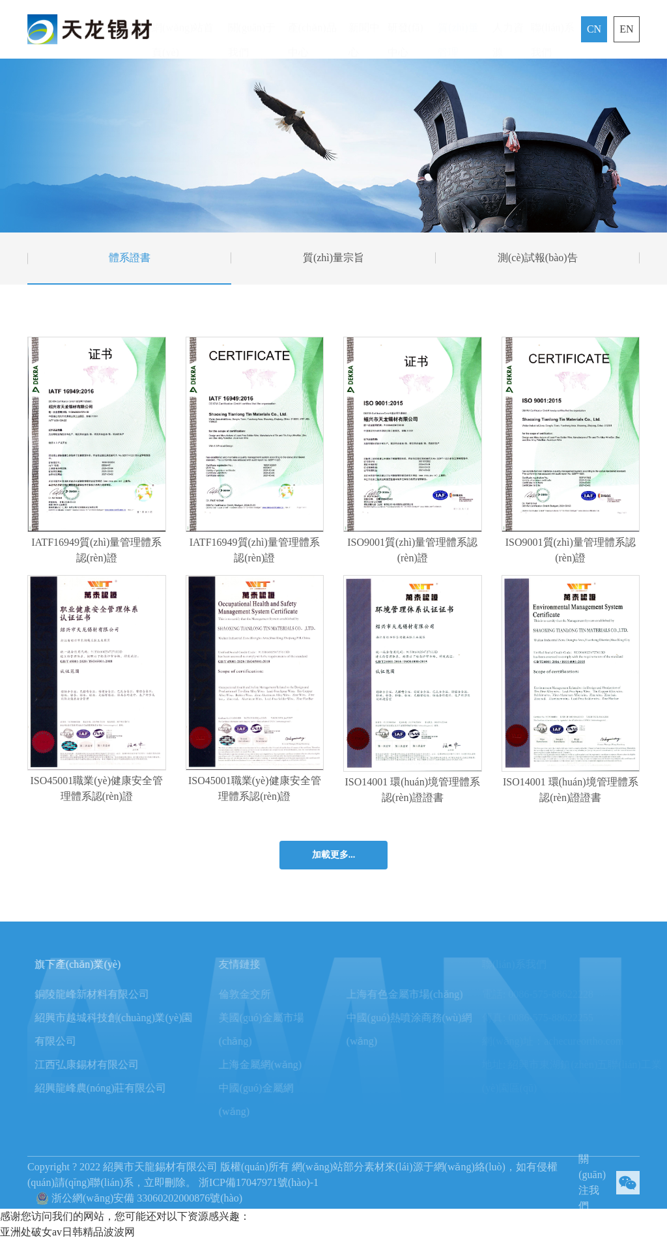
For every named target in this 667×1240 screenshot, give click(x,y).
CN (594, 29)
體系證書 (129, 257)
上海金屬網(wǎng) (281, 1064)
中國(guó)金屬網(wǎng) (277, 1099)
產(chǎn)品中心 (312, 28)
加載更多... (334, 855)
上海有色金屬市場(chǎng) (425, 994)
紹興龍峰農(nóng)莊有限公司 (110, 1087)
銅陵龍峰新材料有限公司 (101, 994)
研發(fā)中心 (405, 28)
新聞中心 (364, 28)
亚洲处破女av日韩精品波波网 (67, 1231)
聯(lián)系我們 (553, 28)
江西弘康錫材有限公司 (96, 1064)
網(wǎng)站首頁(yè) (183, 28)
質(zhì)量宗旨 (333, 257)
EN (626, 29)
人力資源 (508, 28)
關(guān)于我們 (252, 28)
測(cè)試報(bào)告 (538, 257)
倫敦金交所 (266, 994)
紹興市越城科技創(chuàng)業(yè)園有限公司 (123, 1029)
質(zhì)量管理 (458, 28)
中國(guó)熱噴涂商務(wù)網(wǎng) (430, 1029)
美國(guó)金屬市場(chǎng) (282, 1029)
